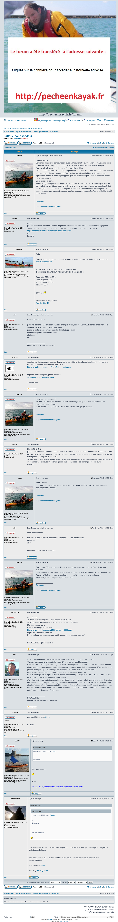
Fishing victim (42, 870)
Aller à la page (91, 143)
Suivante (111, 143)
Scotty (47, 717)
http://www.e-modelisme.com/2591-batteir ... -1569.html (49, 630)
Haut (5, 213)
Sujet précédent (98, 147)
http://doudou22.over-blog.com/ (48, 206)
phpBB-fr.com (64, 921)
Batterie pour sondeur (18, 136)
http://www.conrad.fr (44, 262)
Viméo (42, 865)
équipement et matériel (23, 132)
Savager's (40, 201)
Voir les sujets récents (35, 128)
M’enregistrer (20, 120)
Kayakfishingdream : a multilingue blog (49, 121)
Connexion (8, 120)
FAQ (99, 121)
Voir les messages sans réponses (15, 128)
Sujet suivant (109, 147)
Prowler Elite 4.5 (42, 303)
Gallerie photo (88, 121)
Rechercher (109, 121)
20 (106, 143)
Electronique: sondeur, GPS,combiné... (46, 132)
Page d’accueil (72, 121)
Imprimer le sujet (10, 147)
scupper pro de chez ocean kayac (41, 377)
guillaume (24, 138)
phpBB (50, 919)
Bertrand (17, 138)
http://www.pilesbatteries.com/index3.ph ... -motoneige (49, 367)
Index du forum (9, 132)
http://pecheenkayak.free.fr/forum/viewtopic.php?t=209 (49, 231)
